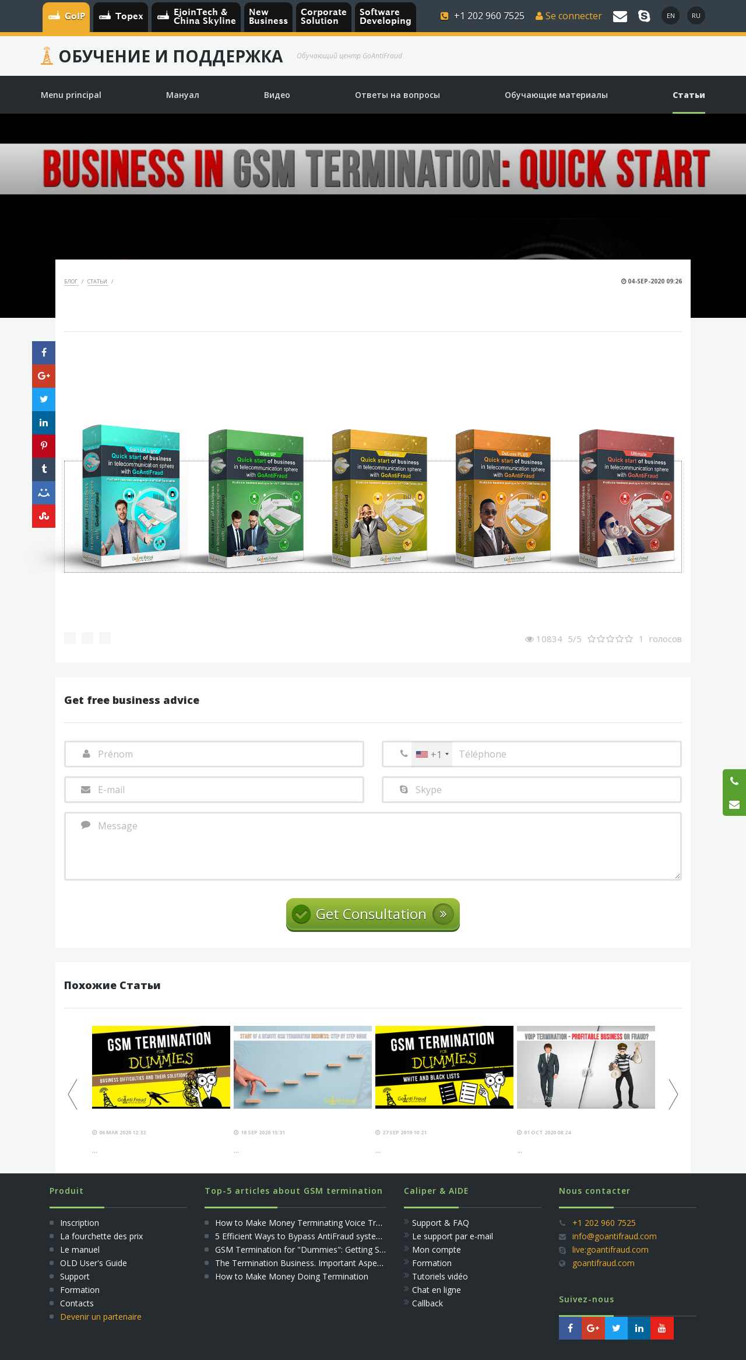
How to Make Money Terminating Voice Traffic (303, 1222)
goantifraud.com (603, 1262)
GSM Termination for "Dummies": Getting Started (308, 1249)
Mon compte (436, 1249)
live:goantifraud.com (610, 1249)
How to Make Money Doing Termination (291, 1276)
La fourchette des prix (101, 1236)
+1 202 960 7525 (604, 1222)
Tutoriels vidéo (440, 1276)
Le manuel (80, 1249)
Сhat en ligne (436, 1289)
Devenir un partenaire (101, 1316)
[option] (161, 1091)
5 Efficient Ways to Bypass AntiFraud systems (301, 1236)
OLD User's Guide (93, 1262)
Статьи (97, 281)
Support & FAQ (440, 1222)
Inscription (78, 1222)
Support (75, 1276)
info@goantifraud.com (614, 1236)
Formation (80, 1289)
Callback (427, 1303)
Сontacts (77, 1303)
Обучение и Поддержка (170, 56)
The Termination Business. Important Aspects (301, 1262)
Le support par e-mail (452, 1236)
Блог (71, 281)
